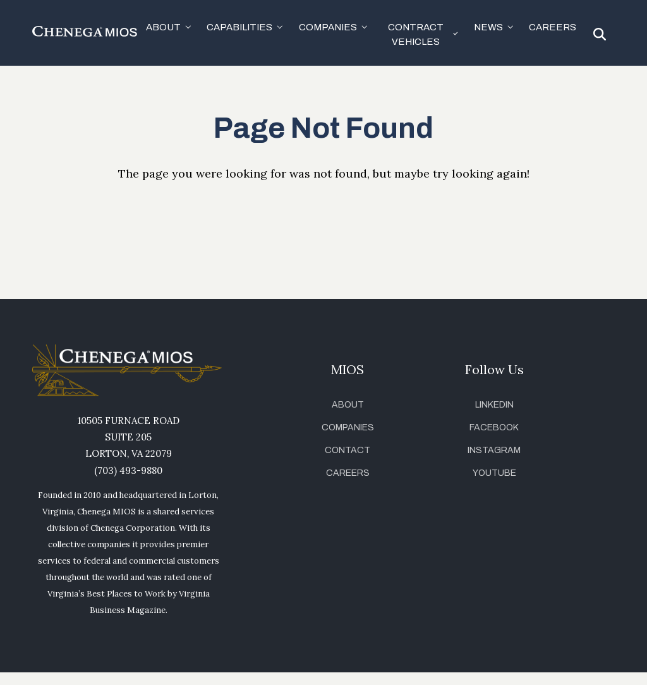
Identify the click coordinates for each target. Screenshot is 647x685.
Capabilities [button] (239, 27)
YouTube (494, 473)
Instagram (494, 450)
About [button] (163, 27)
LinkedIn (494, 404)
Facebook (494, 427)
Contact (347, 450)
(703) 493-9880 (128, 470)
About (348, 404)
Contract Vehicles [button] (416, 34)
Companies (348, 427)
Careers (552, 27)
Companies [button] (328, 27)
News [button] (488, 27)
